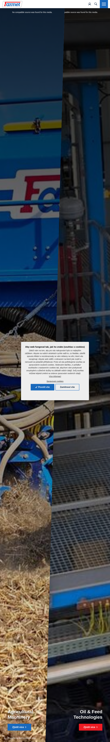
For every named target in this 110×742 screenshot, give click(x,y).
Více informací (55, 376)
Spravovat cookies (55, 381)
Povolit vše (42, 387)
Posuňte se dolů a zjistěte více (20, 738)
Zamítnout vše (67, 387)
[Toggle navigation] (96, 4)
